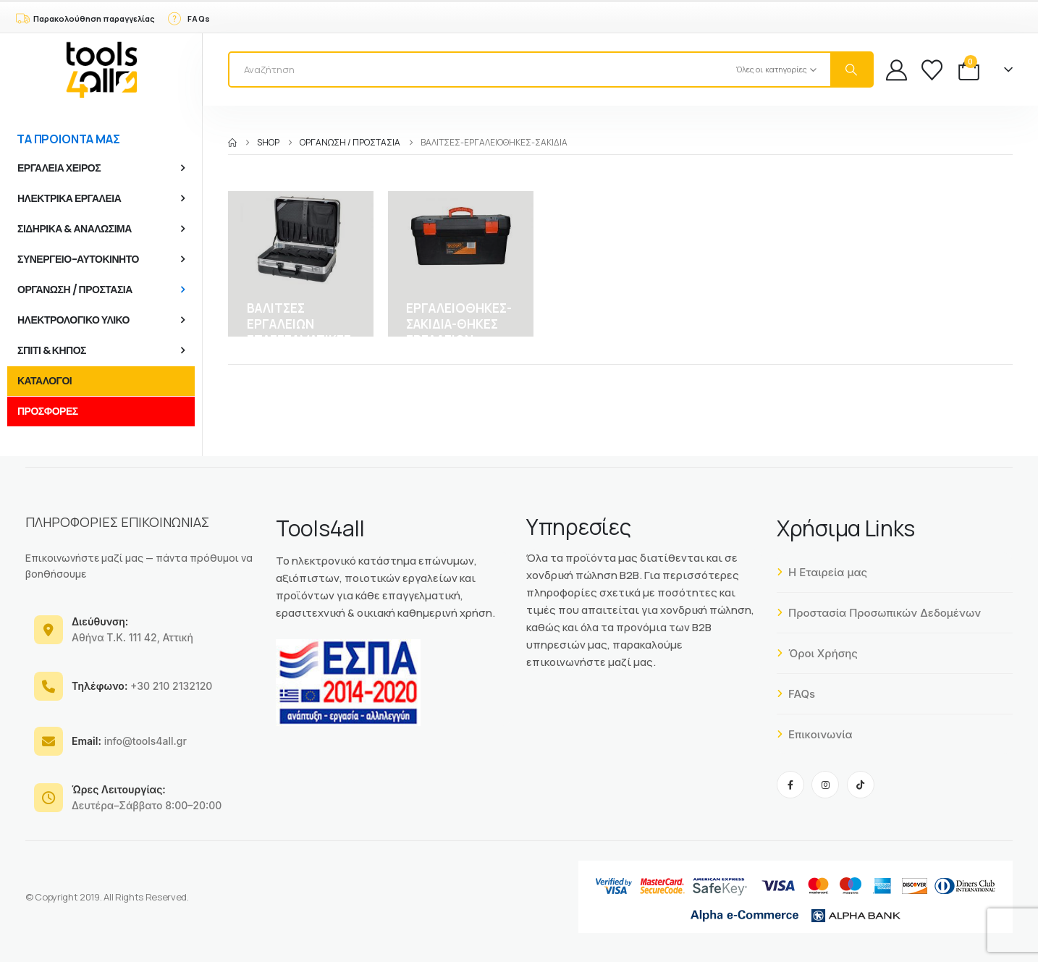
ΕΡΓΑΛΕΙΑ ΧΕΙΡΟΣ (59, 168)
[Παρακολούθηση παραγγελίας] (84, 17)
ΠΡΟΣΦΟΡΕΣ (47, 411)
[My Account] (896, 69)
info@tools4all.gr (129, 741)
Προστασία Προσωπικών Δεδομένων (879, 613)
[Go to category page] (301, 264)
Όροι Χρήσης (817, 653)
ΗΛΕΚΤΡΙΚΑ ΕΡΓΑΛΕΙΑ (69, 198)
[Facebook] (790, 784)
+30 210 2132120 (142, 686)
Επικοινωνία (815, 734)
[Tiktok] (860, 784)
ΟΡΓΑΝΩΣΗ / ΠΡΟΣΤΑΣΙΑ (74, 289)
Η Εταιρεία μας (822, 572)
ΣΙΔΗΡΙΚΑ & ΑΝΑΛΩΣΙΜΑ (74, 228)
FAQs (796, 694)
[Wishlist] (932, 69)
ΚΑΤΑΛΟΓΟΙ (44, 381)
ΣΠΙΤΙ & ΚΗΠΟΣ (51, 350)
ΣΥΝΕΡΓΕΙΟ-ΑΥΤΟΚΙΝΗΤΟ (78, 259)
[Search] (851, 69)
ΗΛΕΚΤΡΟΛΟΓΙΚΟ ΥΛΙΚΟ (73, 320)
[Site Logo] (101, 69)
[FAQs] (188, 17)
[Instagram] (825, 784)
